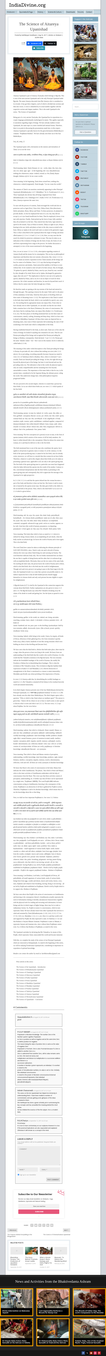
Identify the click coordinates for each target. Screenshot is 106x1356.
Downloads (70, 12)
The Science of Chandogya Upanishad (28, 972)
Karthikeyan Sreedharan (29, 35)
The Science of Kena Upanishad (26, 980)
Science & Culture (55, 12)
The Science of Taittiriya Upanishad (27, 991)
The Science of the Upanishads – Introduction (30, 967)
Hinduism (11, 12)
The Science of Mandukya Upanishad (28, 983)
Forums (81, 12)
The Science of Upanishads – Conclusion (29, 999)
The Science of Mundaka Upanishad (27, 986)
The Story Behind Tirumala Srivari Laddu (31, 1259)
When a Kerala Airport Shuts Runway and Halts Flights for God (46, 1261)
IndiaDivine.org (27, 5)
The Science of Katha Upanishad (26, 978)
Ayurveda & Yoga (26, 12)
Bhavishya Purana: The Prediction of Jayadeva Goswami (15, 1261)
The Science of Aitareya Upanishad (27, 994)
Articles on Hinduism (55, 35)
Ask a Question (85, 132)
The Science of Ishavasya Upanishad (28, 975)
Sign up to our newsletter (27, 1175)
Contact (89, 12)
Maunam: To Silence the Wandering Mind (60, 1259)
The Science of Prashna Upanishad (27, 988)
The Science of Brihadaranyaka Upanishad (30, 970)
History (40, 12)
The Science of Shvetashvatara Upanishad (29, 997)
